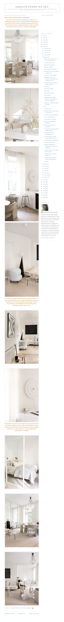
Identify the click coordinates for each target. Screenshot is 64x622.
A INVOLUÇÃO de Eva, (49, 142)
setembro (46, 54)
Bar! (45, 106)
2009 (44, 197)
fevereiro (46, 175)
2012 (44, 190)
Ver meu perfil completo (48, 237)
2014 (44, 186)
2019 (44, 44)
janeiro (45, 177)
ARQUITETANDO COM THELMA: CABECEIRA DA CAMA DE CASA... (51, 79)
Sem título (46, 161)
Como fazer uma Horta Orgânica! (51, 114)
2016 (44, 182)
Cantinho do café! (48, 108)
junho (45, 166)
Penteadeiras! (47, 86)
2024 (44, 35)
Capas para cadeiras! (48, 67)
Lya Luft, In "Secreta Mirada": (50, 75)
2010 (44, 195)
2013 (44, 188)
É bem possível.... (48, 95)
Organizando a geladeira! (49, 64)
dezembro (46, 48)
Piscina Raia (46, 91)
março (45, 172)
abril (45, 170)
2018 (44, 46)
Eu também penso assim (49, 62)
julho (45, 164)
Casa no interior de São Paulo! (50, 69)
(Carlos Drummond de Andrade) (51, 140)
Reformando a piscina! (49, 93)
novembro (46, 50)
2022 (44, 37)
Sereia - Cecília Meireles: (49, 117)
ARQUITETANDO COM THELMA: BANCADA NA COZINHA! (50, 146)
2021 (44, 40)
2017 (44, 179)
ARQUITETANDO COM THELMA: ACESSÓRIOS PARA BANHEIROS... (50, 99)
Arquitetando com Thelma (50, 212)
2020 (44, 42)
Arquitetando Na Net (32, 7)
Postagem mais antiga (34, 613)
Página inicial (22, 613)
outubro (46, 52)
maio (45, 168)
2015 (44, 184)
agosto (45, 57)
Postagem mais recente (9, 613)
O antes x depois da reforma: (50, 119)
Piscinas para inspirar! (49, 88)
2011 (44, 192)
